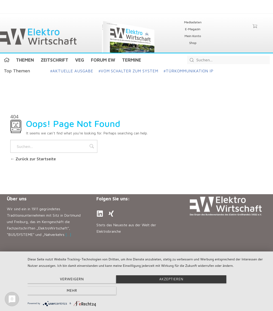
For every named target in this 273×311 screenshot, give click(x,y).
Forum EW (103, 60)
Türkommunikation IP (189, 71)
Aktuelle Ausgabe (71, 71)
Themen (25, 60)
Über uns (17, 198)
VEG (79, 60)
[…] (68, 234)
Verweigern (64, 290)
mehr (232, 290)
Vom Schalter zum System (128, 71)
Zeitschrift (54, 60)
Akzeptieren (148, 290)
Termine (131, 60)
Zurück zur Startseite (33, 158)
